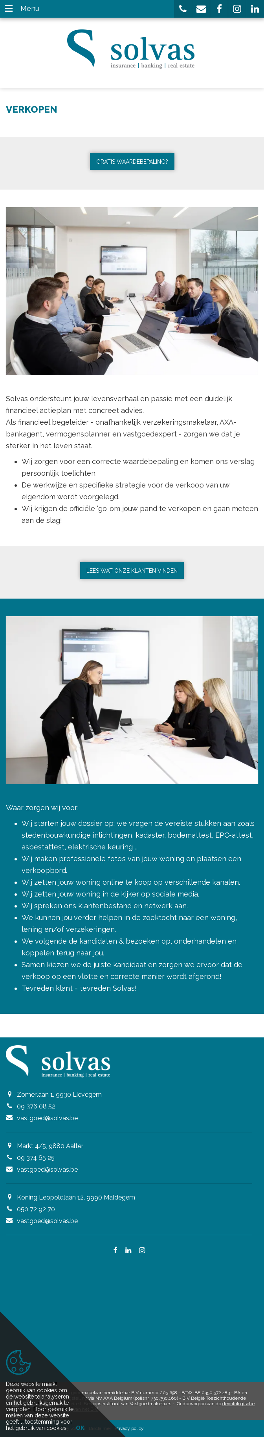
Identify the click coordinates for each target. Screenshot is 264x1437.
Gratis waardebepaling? (132, 162)
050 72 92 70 (36, 1209)
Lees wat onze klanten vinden (132, 571)
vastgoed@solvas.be (47, 1118)
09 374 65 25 (36, 1157)
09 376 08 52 (36, 1106)
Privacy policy (129, 1428)
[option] (132, 291)
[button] (183, 9)
